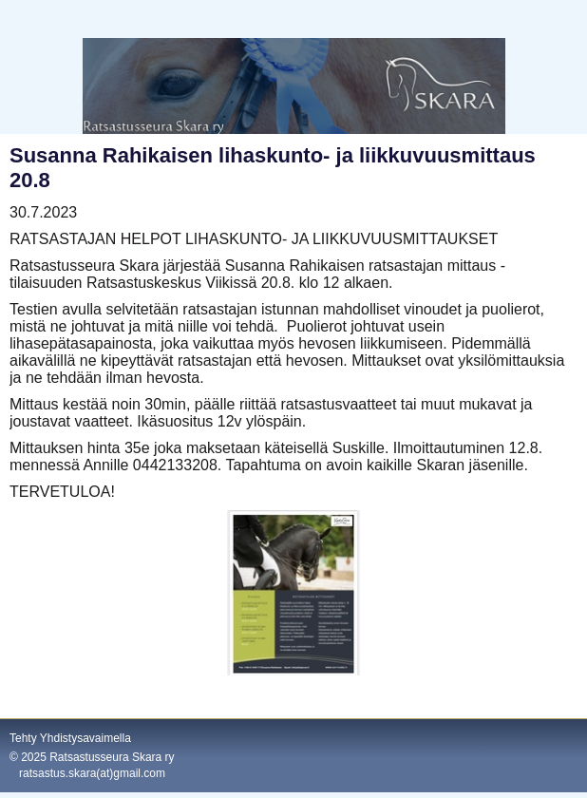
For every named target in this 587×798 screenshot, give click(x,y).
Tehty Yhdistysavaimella (70, 738)
